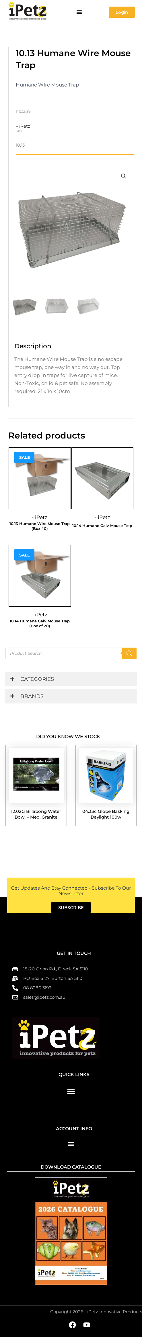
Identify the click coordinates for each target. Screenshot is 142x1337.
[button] (79, 12)
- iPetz (39, 517)
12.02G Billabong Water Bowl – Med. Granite (36, 814)
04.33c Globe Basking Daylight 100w (105, 814)
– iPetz (23, 126)
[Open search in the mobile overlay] (71, 653)
